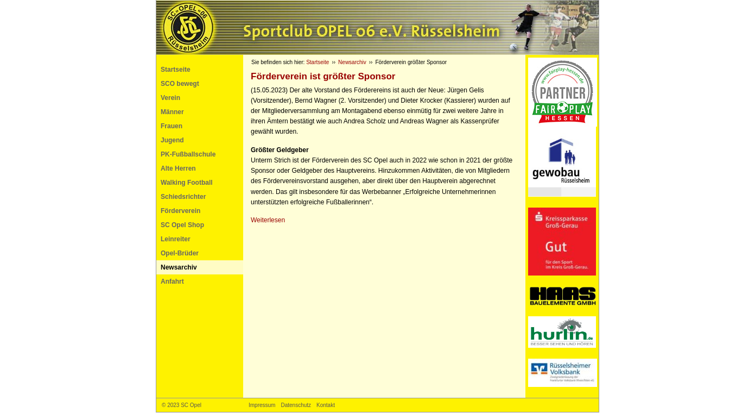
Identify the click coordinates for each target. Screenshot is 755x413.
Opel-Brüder (180, 253)
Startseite (176, 69)
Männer (172, 112)
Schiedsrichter (183, 197)
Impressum (262, 405)
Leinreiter (176, 239)
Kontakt (325, 405)
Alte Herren (178, 168)
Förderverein (180, 211)
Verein (170, 98)
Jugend (172, 140)
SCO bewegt (180, 83)
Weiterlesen (268, 220)
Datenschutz (296, 405)
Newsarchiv (179, 267)
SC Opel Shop (182, 225)
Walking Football (187, 182)
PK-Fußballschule (188, 154)
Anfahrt (172, 281)
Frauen (171, 126)
